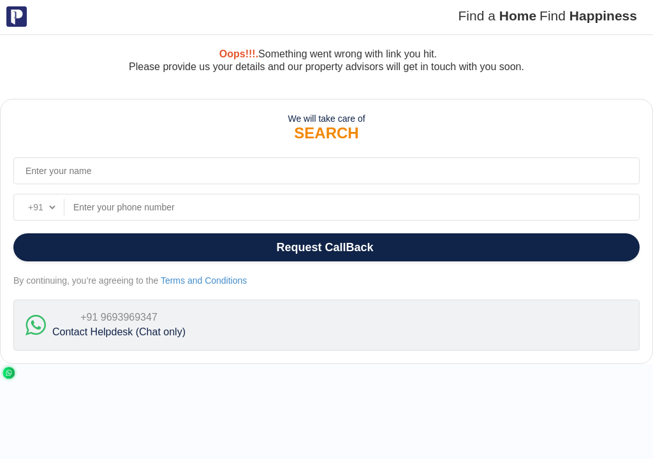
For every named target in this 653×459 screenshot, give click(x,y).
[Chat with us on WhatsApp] (9, 372)
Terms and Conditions (204, 280)
